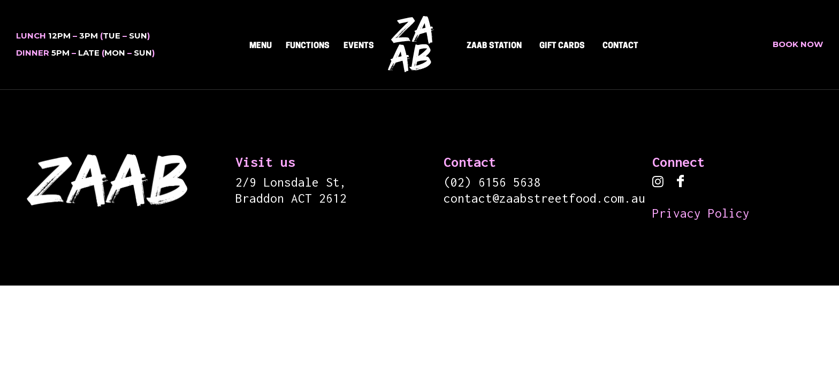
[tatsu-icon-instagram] (660, 182)
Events (359, 46)
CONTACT (620, 46)
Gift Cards (562, 46)
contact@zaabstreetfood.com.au (544, 198)
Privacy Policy (701, 213)
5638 (527, 182)
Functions (308, 46)
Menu (260, 46)
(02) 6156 (478, 182)
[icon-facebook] (680, 181)
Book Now (798, 44)
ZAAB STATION (494, 46)
